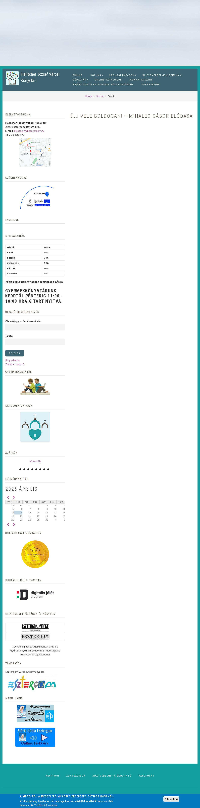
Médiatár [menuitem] (79, 80)
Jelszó (9, 335)
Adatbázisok (76, 775)
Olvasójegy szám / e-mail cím (23, 321)
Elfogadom (171, 799)
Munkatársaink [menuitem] (141, 79)
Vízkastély (35, 461)
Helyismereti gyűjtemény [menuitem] (161, 76)
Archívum (52, 775)
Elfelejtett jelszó (14, 364)
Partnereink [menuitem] (151, 84)
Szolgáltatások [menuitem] (121, 76)
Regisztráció (12, 360)
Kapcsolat (146, 775)
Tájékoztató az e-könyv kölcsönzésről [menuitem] (103, 84)
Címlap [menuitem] (78, 75)
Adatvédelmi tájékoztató (112, 775)
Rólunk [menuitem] (95, 76)
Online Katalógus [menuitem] (108, 79)
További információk (45, 805)
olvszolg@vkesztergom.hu (29, 130)
